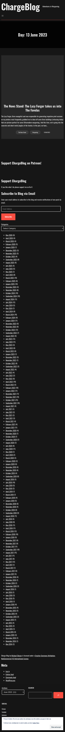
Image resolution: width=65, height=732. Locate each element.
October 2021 (10, 400)
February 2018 (10, 534)
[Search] (58, 695)
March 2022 (10, 384)
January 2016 (10, 604)
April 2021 (9, 418)
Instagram (4, 715)
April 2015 (9, 629)
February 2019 (10, 497)
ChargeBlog (20, 6)
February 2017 (10, 571)
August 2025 (10, 262)
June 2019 (9, 485)
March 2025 (10, 277)
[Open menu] (2, 15)
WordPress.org (10, 680)
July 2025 (9, 265)
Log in (8, 671)
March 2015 (10, 632)
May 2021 (9, 415)
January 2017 (10, 574)
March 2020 (10, 458)
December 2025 (11, 250)
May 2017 (9, 561)
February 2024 (10, 317)
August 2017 (10, 552)
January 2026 (10, 247)
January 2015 (10, 635)
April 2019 (9, 491)
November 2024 (11, 290)
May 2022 (9, 378)
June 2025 (9, 268)
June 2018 (9, 522)
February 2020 (10, 461)
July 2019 (9, 482)
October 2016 (10, 583)
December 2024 (11, 287)
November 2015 (11, 610)
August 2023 (10, 336)
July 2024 (9, 302)
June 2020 (9, 448)
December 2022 (11, 357)
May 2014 (9, 644)
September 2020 (11, 439)
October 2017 (10, 546)
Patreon (4, 709)
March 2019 (10, 494)
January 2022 (10, 390)
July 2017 (9, 555)
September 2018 (11, 513)
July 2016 (9, 592)
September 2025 (11, 259)
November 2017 (11, 543)
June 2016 (9, 595)
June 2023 (9, 342)
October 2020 (10, 436)
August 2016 (10, 589)
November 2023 (11, 326)
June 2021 (9, 412)
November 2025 (11, 253)
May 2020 (9, 451)
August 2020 (10, 442)
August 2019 (10, 479)
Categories (4, 224)
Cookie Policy (36, 723)
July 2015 (9, 623)
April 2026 (9, 238)
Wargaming (35, 132)
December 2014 (11, 638)
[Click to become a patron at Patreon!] (32, 174)
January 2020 (10, 464)
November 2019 (11, 470)
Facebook (4, 712)
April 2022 (9, 381)
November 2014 (11, 641)
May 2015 (9, 626)
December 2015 (11, 607)
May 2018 (9, 525)
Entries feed (10, 674)
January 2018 (10, 537)
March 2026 (10, 241)
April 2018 (9, 528)
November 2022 (11, 360)
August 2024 (10, 299)
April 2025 (9, 274)
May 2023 (9, 345)
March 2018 (10, 531)
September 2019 (11, 476)
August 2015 (10, 619)
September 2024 (11, 296)
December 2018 (11, 503)
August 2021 (10, 406)
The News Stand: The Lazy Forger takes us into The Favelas (32, 108)
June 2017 (9, 558)
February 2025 (10, 281)
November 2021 (11, 397)
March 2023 (10, 351)
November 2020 (11, 433)
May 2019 (9, 488)
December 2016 (11, 577)
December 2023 (11, 323)
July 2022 (9, 372)
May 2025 (9, 271)
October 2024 (10, 293)
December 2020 (11, 430)
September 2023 (11, 332)
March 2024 (10, 314)
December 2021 (11, 393)
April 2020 (9, 455)
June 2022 (9, 375)
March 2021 (10, 421)
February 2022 (10, 387)
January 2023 (10, 354)
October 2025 (10, 256)
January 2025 (10, 284)
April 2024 (9, 311)
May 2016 (9, 598)
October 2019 (10, 473)
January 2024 (10, 320)
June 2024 (9, 305)
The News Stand (22, 132)
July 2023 (9, 339)
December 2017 (11, 540)
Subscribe (8, 216)
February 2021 (10, 424)
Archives (4, 688)
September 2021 (11, 403)
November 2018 (11, 506)
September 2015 (11, 616)
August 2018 (10, 516)
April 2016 (9, 601)
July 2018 (9, 519)
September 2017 (11, 549)
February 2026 (10, 244)
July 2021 (9, 409)
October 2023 (10, 329)
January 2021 (10, 427)
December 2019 (11, 467)
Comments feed (11, 677)
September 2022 (11, 366)
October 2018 (10, 510)
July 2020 (9, 445)
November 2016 (11, 580)
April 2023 (9, 348)
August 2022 (10, 369)
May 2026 (9, 235)
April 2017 (9, 564)
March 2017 (9, 567)
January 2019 (10, 500)
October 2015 (10, 613)
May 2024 (9, 308)
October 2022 (10, 363)
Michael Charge (16, 655)
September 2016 (11, 586)
